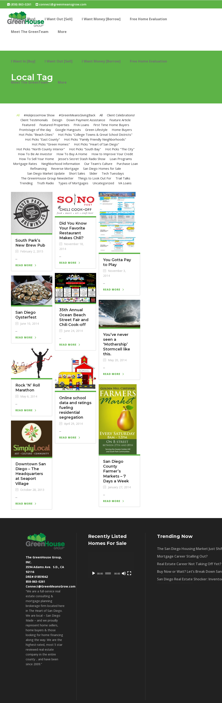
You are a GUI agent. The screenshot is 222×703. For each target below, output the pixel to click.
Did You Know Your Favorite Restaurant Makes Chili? (73, 230)
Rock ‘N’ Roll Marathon (27, 387)
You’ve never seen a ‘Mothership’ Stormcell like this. (116, 344)
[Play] (93, 573)
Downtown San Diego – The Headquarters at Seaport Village (30, 474)
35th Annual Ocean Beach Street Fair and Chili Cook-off (74, 317)
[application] (111, 565)
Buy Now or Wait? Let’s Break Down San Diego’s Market (175, 571)
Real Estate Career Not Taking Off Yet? (175, 564)
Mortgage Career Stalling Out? (175, 556)
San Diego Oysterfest (25, 315)
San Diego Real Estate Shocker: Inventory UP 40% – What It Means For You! (175, 579)
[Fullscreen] (129, 573)
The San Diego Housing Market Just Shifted (175, 548)
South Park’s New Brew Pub (30, 243)
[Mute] (124, 573)
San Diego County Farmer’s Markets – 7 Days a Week (116, 471)
